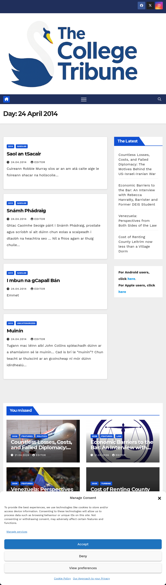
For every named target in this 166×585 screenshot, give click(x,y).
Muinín (15, 331)
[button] (159, 498)
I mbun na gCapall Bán (33, 280)
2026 (15, 436)
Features (27, 436)
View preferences (83, 568)
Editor (38, 162)
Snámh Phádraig (26, 211)
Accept (82, 544)
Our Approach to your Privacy (91, 578)
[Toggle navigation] (83, 99)
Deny (83, 556)
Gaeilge (21, 146)
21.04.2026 (22, 455)
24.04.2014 (19, 162)
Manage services (16, 531)
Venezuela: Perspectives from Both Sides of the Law (137, 220)
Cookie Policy (62, 578)
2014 (10, 146)
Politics (42, 436)
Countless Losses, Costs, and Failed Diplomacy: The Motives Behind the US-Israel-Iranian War (137, 164)
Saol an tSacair (24, 154)
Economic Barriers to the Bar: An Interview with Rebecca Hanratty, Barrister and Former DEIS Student (138, 194)
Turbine (106, 483)
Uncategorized (26, 323)
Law (119, 436)
